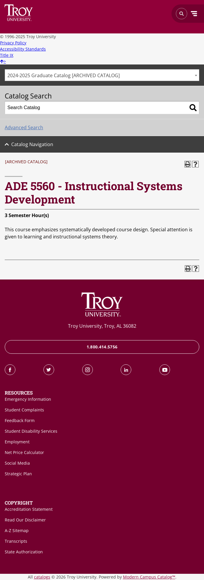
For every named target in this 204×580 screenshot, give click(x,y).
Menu (194, 13)
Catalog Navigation (32, 144)
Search (18, 12)
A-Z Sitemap (17, 530)
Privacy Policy (13, 43)
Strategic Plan (18, 473)
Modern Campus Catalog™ (149, 577)
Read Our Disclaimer (25, 520)
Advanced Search (24, 127)
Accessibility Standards (23, 49)
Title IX (6, 55)
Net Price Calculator (24, 452)
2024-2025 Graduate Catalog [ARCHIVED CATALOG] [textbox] (63, 75)
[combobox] (102, 75)
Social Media (17, 463)
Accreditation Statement (29, 509)
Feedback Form (20, 420)
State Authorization (24, 552)
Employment (17, 442)
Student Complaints (24, 410)
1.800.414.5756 (102, 347)
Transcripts (16, 541)
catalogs (42, 577)
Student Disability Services (31, 431)
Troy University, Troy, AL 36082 (102, 326)
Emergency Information (28, 399)
